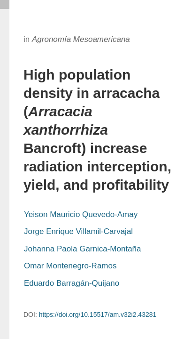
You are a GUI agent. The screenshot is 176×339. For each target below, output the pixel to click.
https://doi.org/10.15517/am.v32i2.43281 (98, 314)
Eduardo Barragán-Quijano (71, 283)
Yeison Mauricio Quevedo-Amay (81, 214)
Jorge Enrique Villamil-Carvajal (78, 231)
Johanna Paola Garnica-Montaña (82, 248)
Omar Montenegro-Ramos (70, 265)
